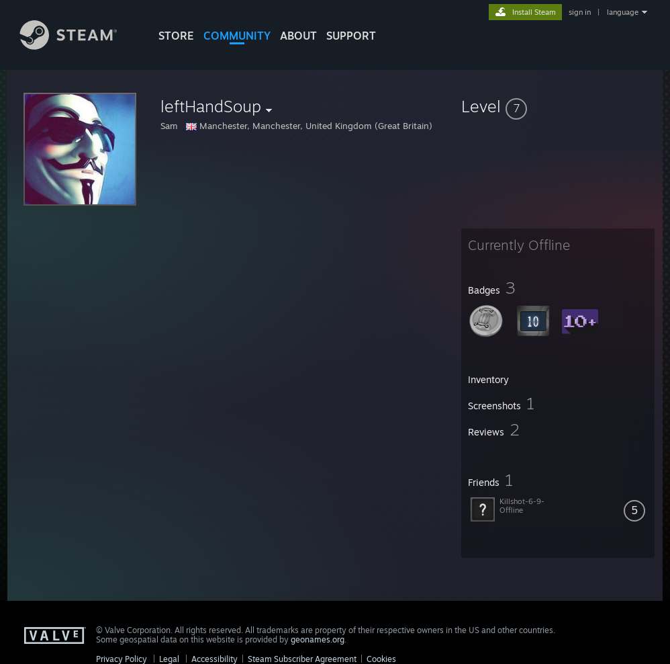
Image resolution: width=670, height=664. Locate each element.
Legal (169, 659)
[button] (558, 106)
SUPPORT (351, 35)
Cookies (381, 659)
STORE (176, 35)
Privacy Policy (121, 659)
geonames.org (317, 639)
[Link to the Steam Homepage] (78, 46)
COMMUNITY (237, 35)
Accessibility (214, 659)
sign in (580, 12)
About (298, 35)
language (622, 12)
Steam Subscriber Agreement (302, 659)
